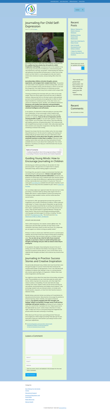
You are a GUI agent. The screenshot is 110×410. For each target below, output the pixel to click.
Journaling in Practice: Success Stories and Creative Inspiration (44, 154)
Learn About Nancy (64, 1)
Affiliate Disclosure (73, 1)
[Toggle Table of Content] (59, 150)
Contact (77, 9)
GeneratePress (62, 408)
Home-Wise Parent (55, 1)
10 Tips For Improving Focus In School (36, 327)
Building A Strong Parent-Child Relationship (76, 36)
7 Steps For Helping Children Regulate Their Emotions (77, 52)
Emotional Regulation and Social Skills (36, 324)
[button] (83, 10)
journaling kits (36, 183)
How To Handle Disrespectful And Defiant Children (76, 47)
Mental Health (48, 324)
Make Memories (29, 399)
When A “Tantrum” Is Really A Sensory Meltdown (76, 30)
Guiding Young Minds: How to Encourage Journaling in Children (44, 152)
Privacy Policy (82, 1)
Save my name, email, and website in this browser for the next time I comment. (44, 369)
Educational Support (31, 393)
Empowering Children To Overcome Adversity (37, 325)
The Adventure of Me (37, 215)
